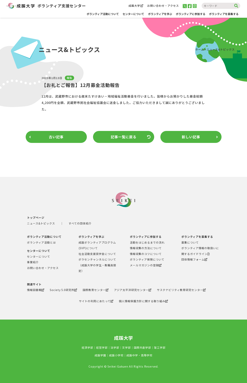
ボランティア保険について (147, 259)
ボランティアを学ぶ (91, 237)
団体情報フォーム (194, 259)
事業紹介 (33, 262)
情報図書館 (35, 290)
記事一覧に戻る (131, 137)
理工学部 (160, 347)
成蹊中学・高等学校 (139, 355)
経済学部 (87, 347)
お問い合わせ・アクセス (163, 6)
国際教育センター (96, 290)
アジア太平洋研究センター (132, 290)
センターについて (38, 251)
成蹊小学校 (116, 355)
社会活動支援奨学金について (97, 254)
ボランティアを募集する (197, 237)
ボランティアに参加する (146, 237)
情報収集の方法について (146, 248)
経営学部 (102, 347)
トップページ (35, 217)
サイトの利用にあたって (96, 301)
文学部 (126, 347)
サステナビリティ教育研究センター (181, 290)
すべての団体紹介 (80, 223)
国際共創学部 (142, 347)
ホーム (199, 49)
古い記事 (46, 137)
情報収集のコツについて (146, 254)
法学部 (115, 347)
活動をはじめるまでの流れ (147, 242)
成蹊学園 (100, 355)
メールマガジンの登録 (146, 265)
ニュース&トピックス (221, 49)
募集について (190, 242)
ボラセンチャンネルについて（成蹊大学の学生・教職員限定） (97, 265)
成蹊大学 (136, 6)
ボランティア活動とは (41, 242)
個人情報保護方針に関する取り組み (143, 301)
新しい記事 (200, 137)
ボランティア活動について (103, 14)
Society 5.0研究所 (63, 290)
